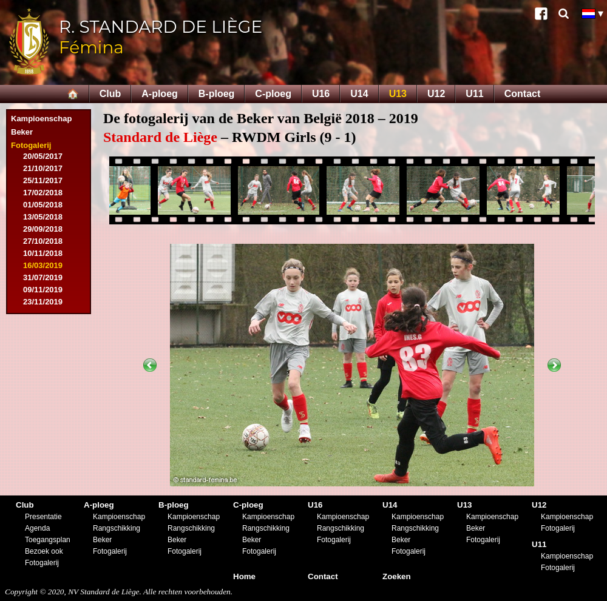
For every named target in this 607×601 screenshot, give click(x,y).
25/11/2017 (43, 180)
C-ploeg (273, 94)
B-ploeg (216, 94)
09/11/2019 (43, 289)
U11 (474, 94)
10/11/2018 (43, 253)
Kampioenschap (41, 118)
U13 (398, 94)
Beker (22, 131)
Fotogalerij (31, 145)
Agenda (37, 528)
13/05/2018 (43, 216)
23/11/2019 (43, 301)
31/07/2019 (43, 277)
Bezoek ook (44, 551)
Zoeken (396, 576)
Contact (522, 94)
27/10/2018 (43, 241)
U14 (359, 94)
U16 (321, 94)
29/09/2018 (43, 228)
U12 (436, 94)
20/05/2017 (43, 156)
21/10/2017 (43, 168)
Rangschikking (116, 528)
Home (244, 576)
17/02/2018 (43, 192)
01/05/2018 (43, 204)
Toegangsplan (47, 540)
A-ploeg (159, 94)
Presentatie (43, 516)
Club (110, 94)
